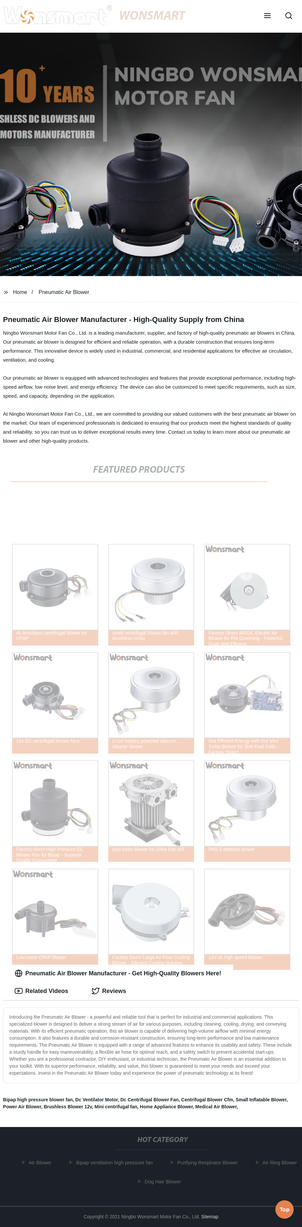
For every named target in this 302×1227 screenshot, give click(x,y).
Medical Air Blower (216, 1106)
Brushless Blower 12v (68, 1106)
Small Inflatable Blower (261, 1099)
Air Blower (41, 1162)
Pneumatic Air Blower (64, 292)
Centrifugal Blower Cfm (207, 1099)
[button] (267, 16)
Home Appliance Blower (166, 1106)
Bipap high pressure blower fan (38, 1099)
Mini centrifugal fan (116, 1106)
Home (20, 292)
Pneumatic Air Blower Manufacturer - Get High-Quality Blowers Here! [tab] (118, 973)
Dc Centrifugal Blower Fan (149, 1099)
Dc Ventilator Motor (96, 1099)
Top (285, 1209)
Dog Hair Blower (164, 1181)
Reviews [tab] (109, 991)
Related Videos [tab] (41, 991)
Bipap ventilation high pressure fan (116, 1162)
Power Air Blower (22, 1106)
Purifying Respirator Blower (209, 1162)
